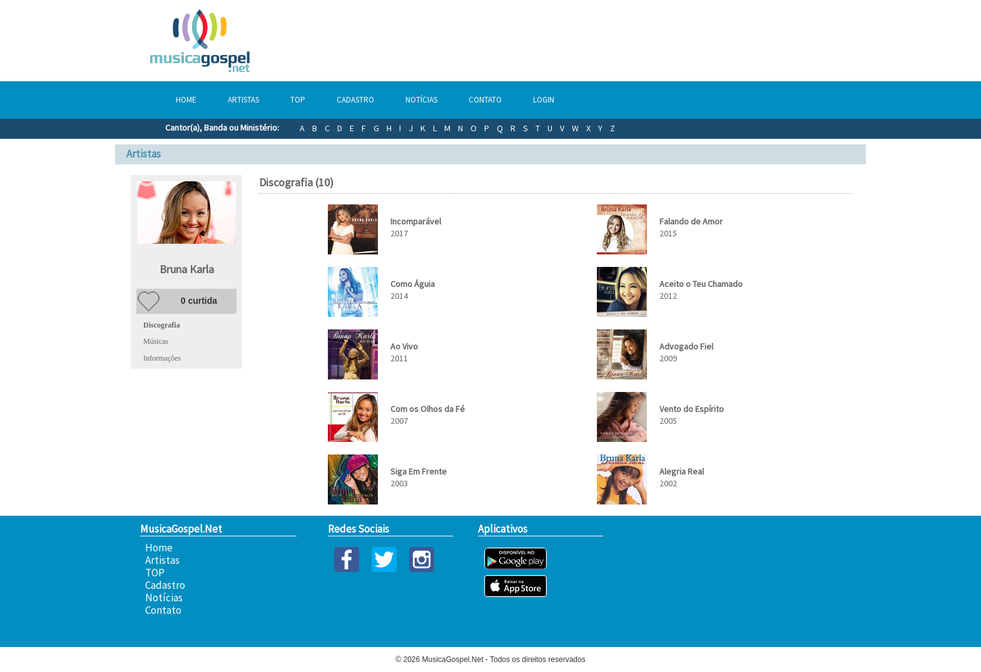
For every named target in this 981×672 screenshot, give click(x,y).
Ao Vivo (404, 346)
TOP (297, 99)
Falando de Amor (691, 221)
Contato (485, 99)
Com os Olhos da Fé (427, 408)
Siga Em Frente (418, 471)
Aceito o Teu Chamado (701, 283)
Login (543, 99)
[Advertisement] (653, 41)
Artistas (243, 99)
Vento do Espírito (691, 408)
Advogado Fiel (686, 346)
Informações (162, 358)
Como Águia (412, 283)
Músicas (155, 341)
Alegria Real (681, 471)
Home (186, 99)
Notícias (421, 99)
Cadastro (355, 99)
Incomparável (415, 221)
